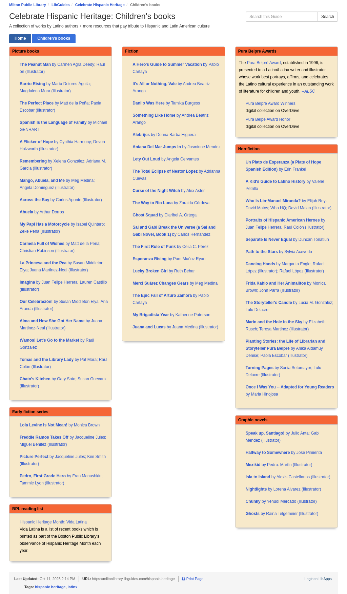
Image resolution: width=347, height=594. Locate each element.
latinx (73, 587)
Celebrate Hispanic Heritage (100, 5)
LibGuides (61, 5)
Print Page (192, 579)
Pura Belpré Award (264, 62)
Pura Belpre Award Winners (270, 103)
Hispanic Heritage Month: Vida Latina (53, 522)
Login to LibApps (318, 579)
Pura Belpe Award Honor (268, 119)
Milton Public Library (27, 5)
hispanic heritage (50, 587)
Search (327, 16)
